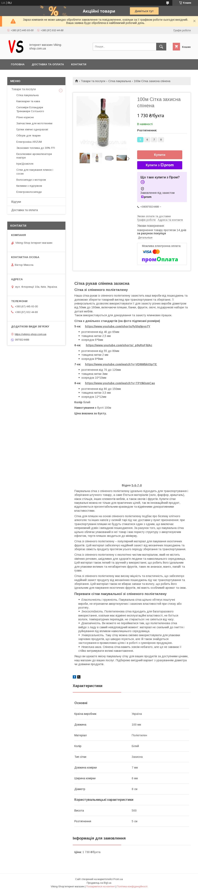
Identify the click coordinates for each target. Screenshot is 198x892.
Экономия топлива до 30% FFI (35, 147)
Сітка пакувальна (119, 81)
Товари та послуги (93, 81)
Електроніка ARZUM (29, 141)
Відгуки (16, 201)
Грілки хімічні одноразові (32, 129)
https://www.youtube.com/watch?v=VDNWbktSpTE (121, 364)
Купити (159, 155)
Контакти (78, 64)
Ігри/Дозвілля (24, 163)
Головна (17, 64)
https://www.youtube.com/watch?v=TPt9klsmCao (120, 383)
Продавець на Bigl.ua (99, 882)
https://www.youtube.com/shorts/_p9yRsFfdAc (119, 345)
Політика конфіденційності (132, 886)
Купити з (160, 165)
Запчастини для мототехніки (34, 123)
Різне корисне (25, 117)
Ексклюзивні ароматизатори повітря (34, 155)
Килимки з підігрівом (29, 185)
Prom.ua (118, 879)
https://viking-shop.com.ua (30, 334)
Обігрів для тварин (28, 135)
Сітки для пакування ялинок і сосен (34, 171)
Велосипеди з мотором (31, 179)
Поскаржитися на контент (100, 886)
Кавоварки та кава (28, 101)
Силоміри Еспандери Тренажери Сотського (30, 109)
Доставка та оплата (48, 64)
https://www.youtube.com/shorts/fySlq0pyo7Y (117, 326)
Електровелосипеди (29, 191)
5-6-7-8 (137, 485)
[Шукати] (161, 46)
